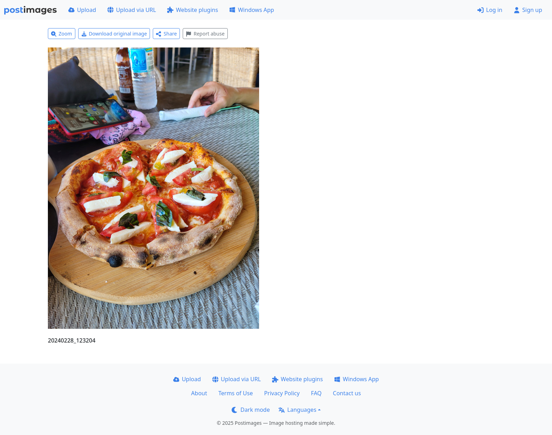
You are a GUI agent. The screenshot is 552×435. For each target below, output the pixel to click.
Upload (82, 10)
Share (166, 33)
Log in (489, 10)
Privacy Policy (282, 393)
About (199, 393)
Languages (297, 410)
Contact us (347, 393)
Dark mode (251, 410)
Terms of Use (235, 393)
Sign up (528, 10)
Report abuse (205, 33)
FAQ (316, 393)
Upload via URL (131, 10)
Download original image (114, 33)
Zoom (61, 33)
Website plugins (192, 10)
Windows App (251, 10)
